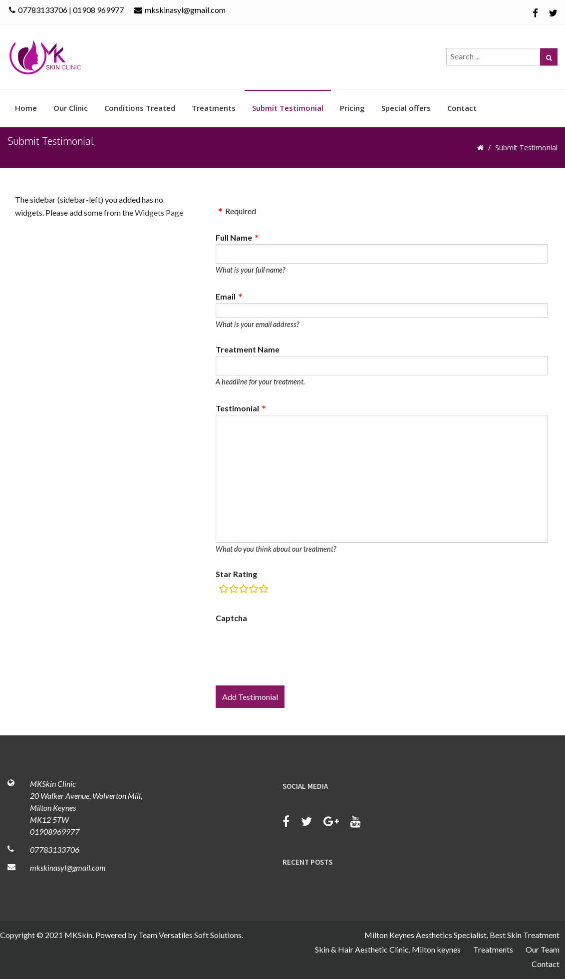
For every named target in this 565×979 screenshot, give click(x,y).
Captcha (231, 618)
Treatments (214, 108)
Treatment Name (248, 349)
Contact (462, 108)
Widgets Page (159, 212)
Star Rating (236, 574)
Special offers (406, 108)
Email (226, 296)
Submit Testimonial (287, 108)
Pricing (352, 108)
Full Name (234, 237)
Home (26, 108)
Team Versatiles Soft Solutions (190, 935)
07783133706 (54, 849)
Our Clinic (70, 108)
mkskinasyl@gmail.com (180, 9)
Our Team (543, 949)
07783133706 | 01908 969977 (66, 9)
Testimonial (237, 408)
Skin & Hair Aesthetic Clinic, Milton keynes (388, 949)
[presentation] (291, 649)
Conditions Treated (139, 108)
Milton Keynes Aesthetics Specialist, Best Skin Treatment (462, 935)
